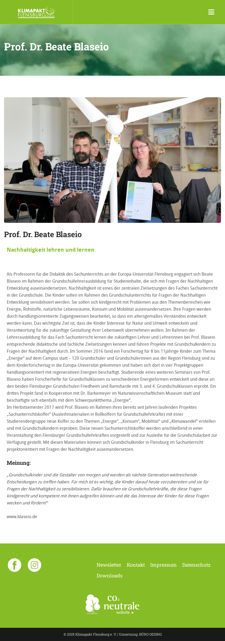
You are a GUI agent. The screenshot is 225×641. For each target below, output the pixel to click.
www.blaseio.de (22, 516)
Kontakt (136, 565)
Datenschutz (196, 565)
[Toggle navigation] (211, 12)
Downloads (109, 575)
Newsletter (109, 565)
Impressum (163, 565)
